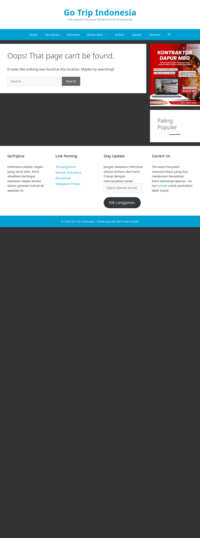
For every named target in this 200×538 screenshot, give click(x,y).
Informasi (73, 34)
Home (33, 34)
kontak (162, 185)
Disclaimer (63, 178)
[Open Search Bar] (169, 34)
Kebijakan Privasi (68, 184)
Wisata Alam (99, 34)
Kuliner (119, 34)
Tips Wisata (52, 34)
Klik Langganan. (122, 202)
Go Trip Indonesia (100, 12)
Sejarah (137, 34)
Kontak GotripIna (68, 172)
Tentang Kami (66, 167)
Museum (154, 34)
